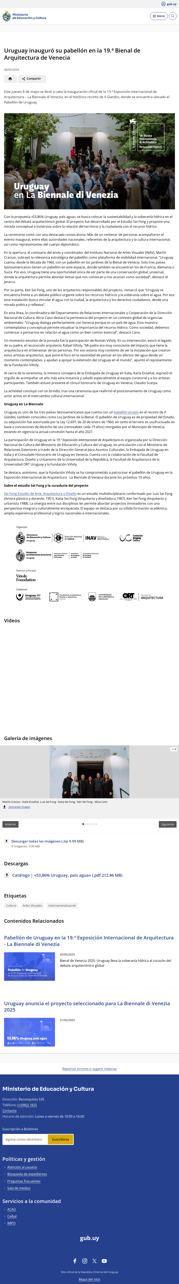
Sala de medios (19, 1188)
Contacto (9, 1110)
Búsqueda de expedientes (27, 1174)
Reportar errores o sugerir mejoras (89, 1069)
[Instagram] (84, 1261)
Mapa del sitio (89, 1279)
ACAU (11, 1209)
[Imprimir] (10, 78)
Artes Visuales (32, 905)
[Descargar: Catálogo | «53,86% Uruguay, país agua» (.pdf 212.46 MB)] (89, 875)
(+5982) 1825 (27, 1105)
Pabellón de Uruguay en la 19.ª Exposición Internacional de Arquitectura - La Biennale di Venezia (89, 940)
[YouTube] (104, 1261)
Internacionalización (62, 905)
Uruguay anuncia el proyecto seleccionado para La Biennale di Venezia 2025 (87, 1006)
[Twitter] (94, 1261)
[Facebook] (74, 1261)
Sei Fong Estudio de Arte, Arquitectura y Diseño (40, 493)
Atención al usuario (22, 1167)
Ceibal (12, 1216)
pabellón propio (126, 412)
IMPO (11, 1223)
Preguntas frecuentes (24, 1181)
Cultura (11, 905)
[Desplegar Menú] (159, 16)
